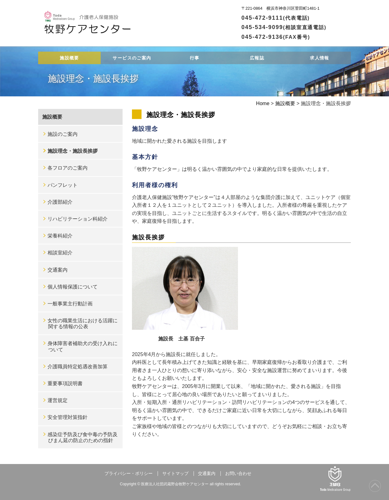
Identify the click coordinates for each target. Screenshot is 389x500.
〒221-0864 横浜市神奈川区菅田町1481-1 (280, 8)
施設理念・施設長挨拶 (73, 151)
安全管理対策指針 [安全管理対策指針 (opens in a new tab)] (68, 417)
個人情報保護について (73, 286)
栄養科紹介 (60, 235)
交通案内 (58, 270)
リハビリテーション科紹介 (78, 219)
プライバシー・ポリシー (128, 473)
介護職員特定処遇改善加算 (78, 366)
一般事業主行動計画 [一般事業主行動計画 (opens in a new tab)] (70, 303)
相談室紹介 (60, 252)
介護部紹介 (60, 202)
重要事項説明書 (65, 383)
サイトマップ (175, 473)
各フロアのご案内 (68, 168)
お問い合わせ (238, 473)
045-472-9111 (275, 18)
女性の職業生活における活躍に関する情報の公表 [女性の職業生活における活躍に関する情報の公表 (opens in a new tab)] (83, 323)
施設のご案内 (63, 134)
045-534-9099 (283, 27)
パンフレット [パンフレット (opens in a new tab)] (63, 185)
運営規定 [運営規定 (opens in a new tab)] (58, 400)
